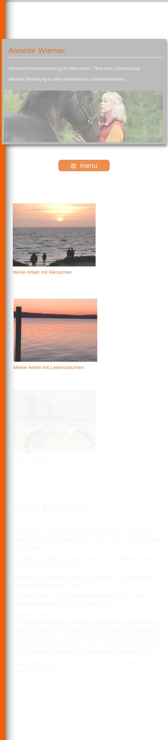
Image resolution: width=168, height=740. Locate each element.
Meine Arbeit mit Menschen (41, 272)
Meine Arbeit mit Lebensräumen (49, 367)
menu (84, 165)
